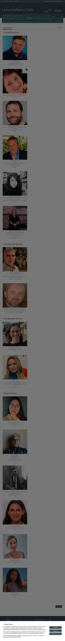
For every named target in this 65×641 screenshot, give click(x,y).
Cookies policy (35, 635)
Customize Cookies (55, 633)
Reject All (55, 630)
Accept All (55, 627)
